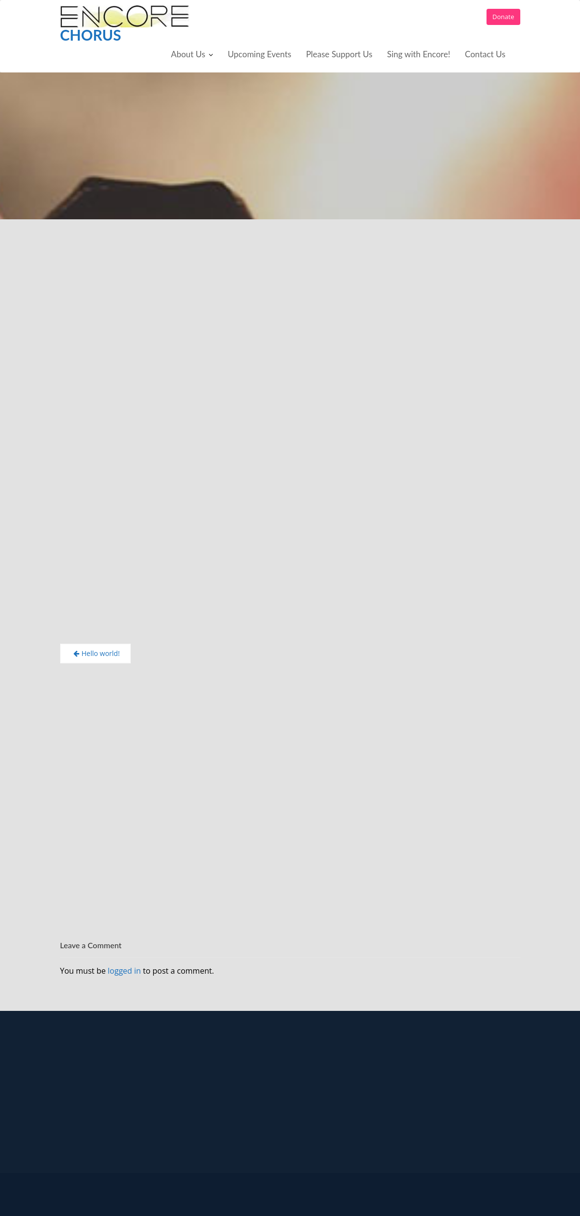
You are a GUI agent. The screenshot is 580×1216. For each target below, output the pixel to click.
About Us (188, 54)
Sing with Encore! (418, 54)
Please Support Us (339, 54)
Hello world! (101, 653)
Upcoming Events (259, 54)
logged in (124, 970)
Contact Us (485, 54)
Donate (503, 16)
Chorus (90, 35)
